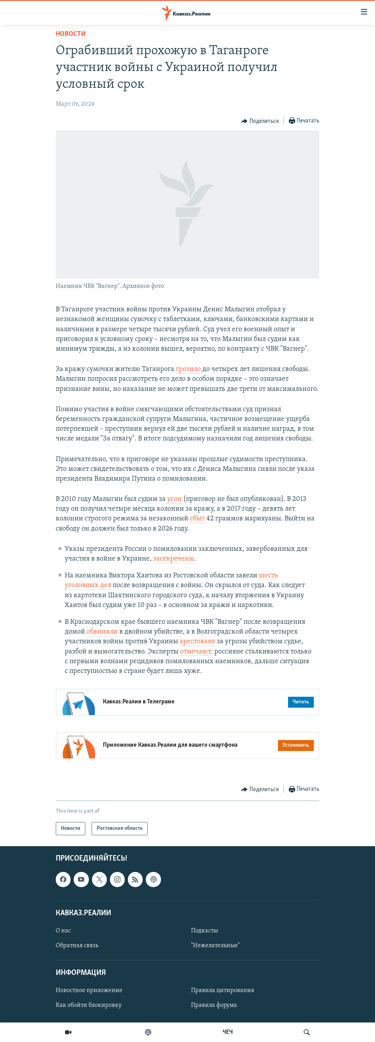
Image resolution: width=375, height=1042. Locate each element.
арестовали (197, 641)
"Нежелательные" (215, 946)
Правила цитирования (222, 991)
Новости (71, 34)
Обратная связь (77, 946)
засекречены (173, 559)
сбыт (196, 518)
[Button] (260, 121)
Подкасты (204, 931)
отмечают (195, 651)
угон (174, 499)
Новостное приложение (89, 991)
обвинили (103, 631)
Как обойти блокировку (89, 1006)
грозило (189, 369)
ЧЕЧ (228, 1032)
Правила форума (214, 1006)
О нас (63, 931)
